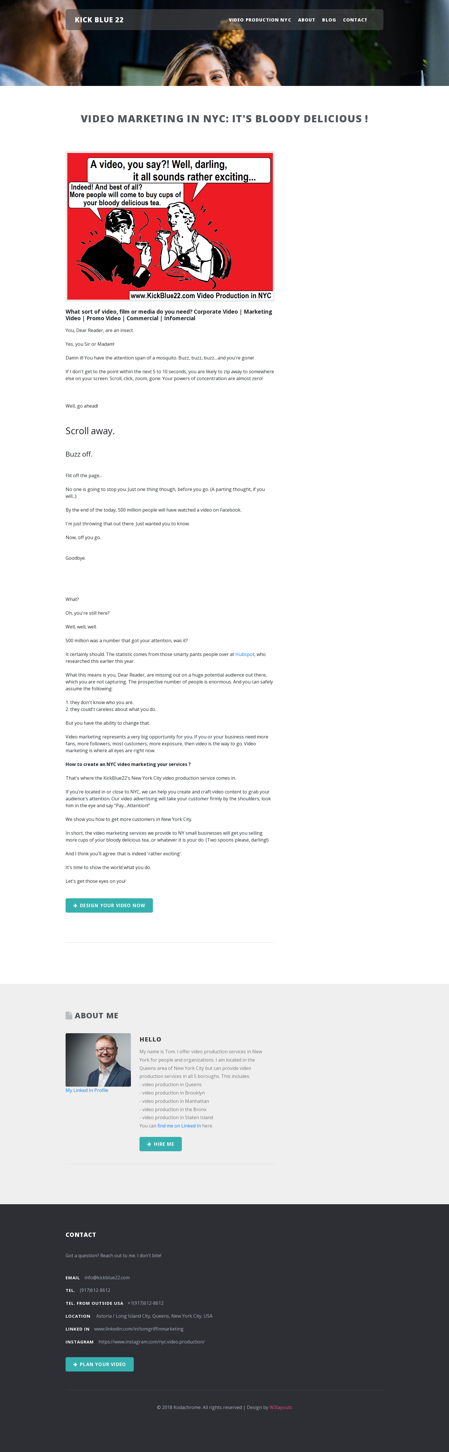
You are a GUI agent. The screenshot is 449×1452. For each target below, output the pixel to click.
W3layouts (280, 1407)
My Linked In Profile (87, 1090)
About (307, 20)
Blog (329, 20)
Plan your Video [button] (99, 1364)
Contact (355, 20)
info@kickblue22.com (107, 1277)
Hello (150, 1039)
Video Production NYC (260, 20)
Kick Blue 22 (99, 19)
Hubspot (244, 654)
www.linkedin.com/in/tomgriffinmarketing (139, 1329)
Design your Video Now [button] (109, 905)
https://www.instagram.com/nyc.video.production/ (152, 1342)
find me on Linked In (179, 1126)
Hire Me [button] (160, 1144)
